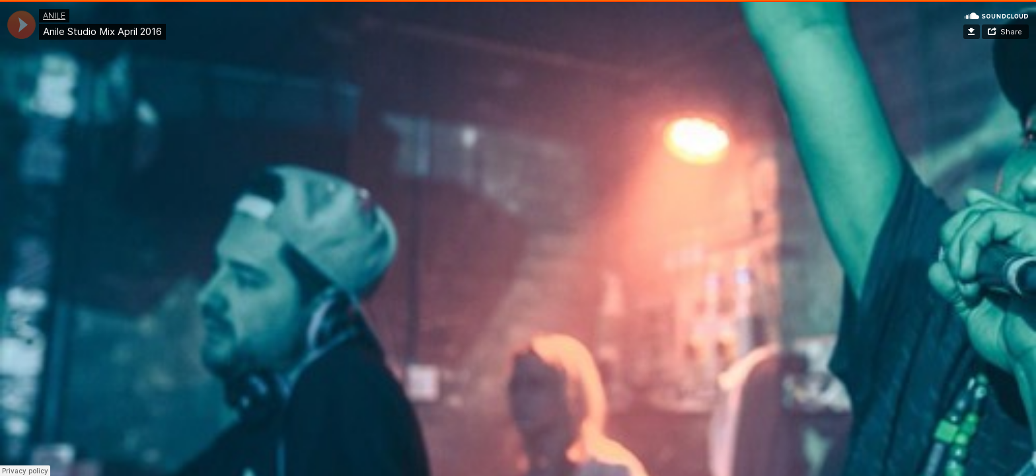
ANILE (54, 15)
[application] (21, 25)
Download (971, 31)
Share (1011, 31)
